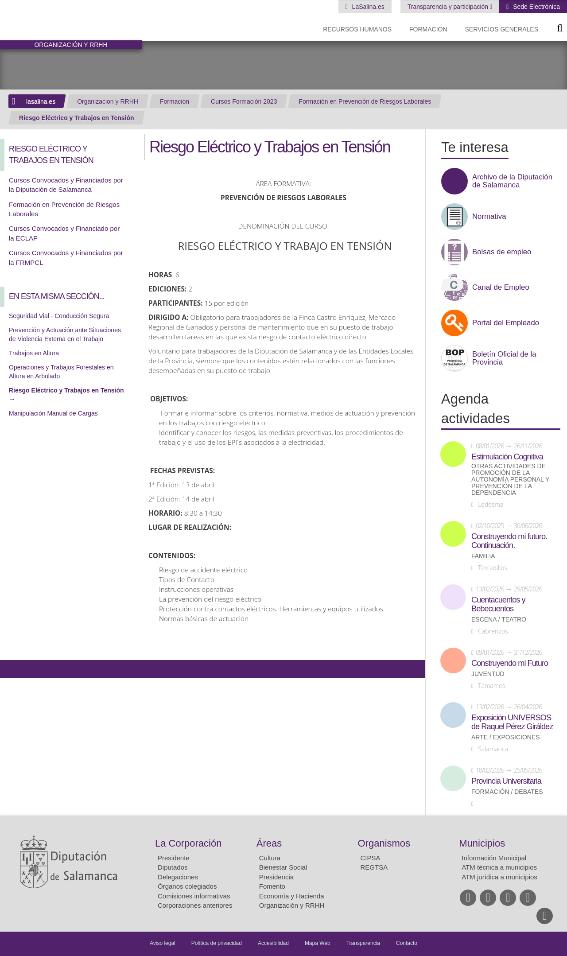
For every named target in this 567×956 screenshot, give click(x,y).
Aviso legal (162, 943)
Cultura (269, 858)
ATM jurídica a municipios (499, 877)
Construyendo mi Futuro (509, 663)
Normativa (489, 217)
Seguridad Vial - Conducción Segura (59, 315)
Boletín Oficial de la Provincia (504, 358)
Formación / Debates (507, 792)
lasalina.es (40, 101)
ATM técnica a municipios (499, 867)
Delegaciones (178, 877)
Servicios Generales (501, 29)
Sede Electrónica (535, 6)
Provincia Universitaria (506, 781)
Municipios (482, 843)
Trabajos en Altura (34, 353)
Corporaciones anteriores (195, 905)
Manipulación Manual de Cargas (53, 413)
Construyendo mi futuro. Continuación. (509, 541)
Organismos (384, 843)
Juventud (488, 674)
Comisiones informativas (194, 896)
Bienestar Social (283, 867)
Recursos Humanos (357, 29)
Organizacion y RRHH (107, 101)
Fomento (272, 886)
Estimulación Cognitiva (507, 456)
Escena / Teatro (498, 619)
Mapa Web (317, 943)
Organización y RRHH (292, 905)
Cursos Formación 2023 (244, 101)
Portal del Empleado (505, 323)
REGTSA (374, 867)
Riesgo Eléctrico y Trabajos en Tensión (76, 117)
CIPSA (371, 858)
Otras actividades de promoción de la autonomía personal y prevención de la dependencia (510, 479)
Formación (428, 29)
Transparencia (363, 943)
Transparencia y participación (449, 6)
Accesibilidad (273, 943)
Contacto (406, 943)
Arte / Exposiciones (505, 737)
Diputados (173, 867)
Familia (483, 556)
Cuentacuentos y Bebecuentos (498, 604)
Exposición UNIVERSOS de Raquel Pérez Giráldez (512, 722)
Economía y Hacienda (291, 896)
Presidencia (276, 877)
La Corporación (188, 843)
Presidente (174, 858)
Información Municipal (494, 858)
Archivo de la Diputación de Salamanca (512, 181)
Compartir (11, 669)
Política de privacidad (216, 943)
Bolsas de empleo (501, 252)
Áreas (269, 843)
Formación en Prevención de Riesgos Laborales (365, 101)
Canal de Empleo (500, 287)
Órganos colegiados (187, 886)
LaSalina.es (367, 6)
